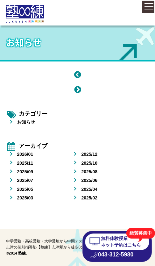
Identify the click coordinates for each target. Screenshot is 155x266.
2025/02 (89, 197)
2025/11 (25, 163)
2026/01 (25, 154)
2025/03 (25, 197)
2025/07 (25, 180)
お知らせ (26, 122)
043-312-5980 (115, 254)
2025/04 (89, 189)
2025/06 (89, 180)
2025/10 (89, 163)
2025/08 (89, 171)
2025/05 (25, 189)
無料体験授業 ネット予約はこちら (121, 242)
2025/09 (25, 171)
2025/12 (89, 154)
